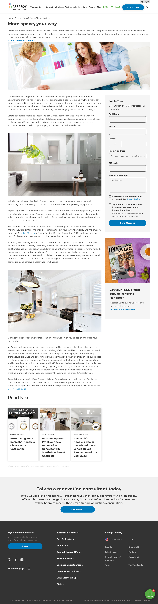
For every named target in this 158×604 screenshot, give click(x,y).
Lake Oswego (111, 552)
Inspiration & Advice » (68, 533)
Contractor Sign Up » (67, 578)
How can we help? (118, 175)
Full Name (114, 114)
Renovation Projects (55, 7)
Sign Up (25, 546)
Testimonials (71, 7)
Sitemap (69, 600)
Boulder (109, 547)
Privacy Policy (133, 199)
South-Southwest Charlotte (113, 558)
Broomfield (133, 547)
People (92, 7)
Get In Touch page (17, 389)
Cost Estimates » (65, 539)
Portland (132, 552)
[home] (18, 7)
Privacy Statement (43, 600)
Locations (82, 7)
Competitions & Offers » (69, 552)
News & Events (29, 18)
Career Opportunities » (68, 571)
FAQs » (60, 584)
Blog (99, 7)
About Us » (62, 545)
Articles (18, 18)
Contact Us (133, 7)
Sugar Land (133, 557)
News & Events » (65, 558)
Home (10, 18)
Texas (107, 565)
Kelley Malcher (28, 233)
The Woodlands (135, 565)
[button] (36, 7)
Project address (117, 151)
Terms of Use (58, 600)
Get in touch (77, 509)
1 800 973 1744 (111, 7)
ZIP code (113, 163)
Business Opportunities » (70, 565)
